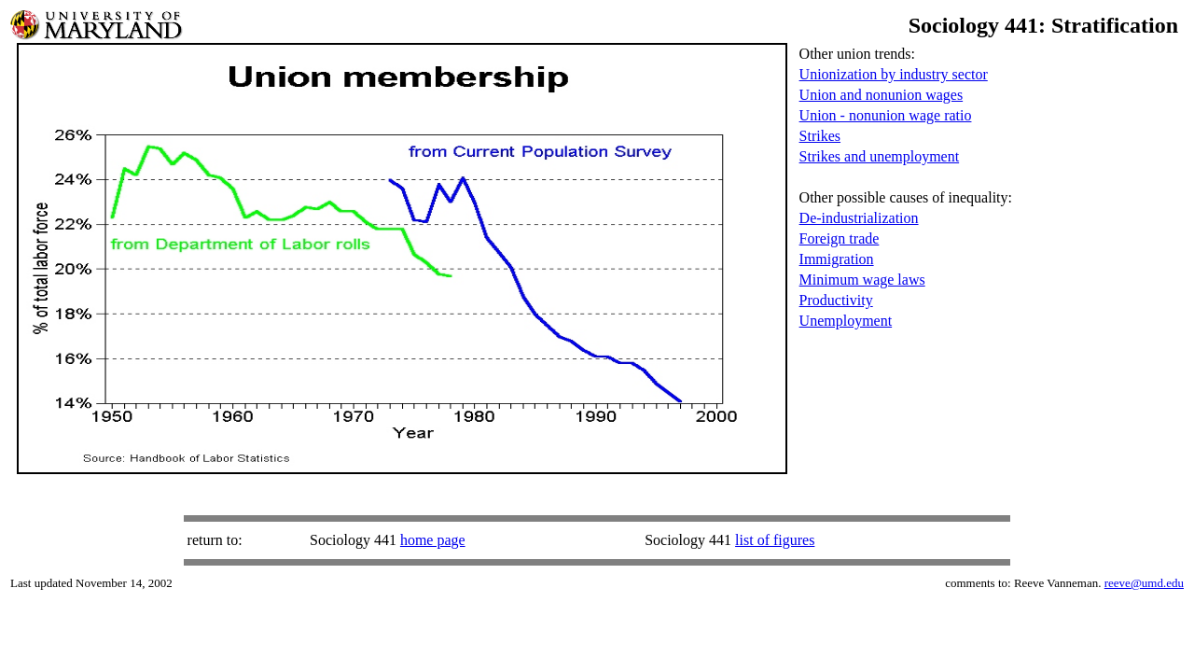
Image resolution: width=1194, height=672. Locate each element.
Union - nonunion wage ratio (885, 115)
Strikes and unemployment (879, 156)
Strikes (819, 136)
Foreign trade (839, 238)
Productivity (836, 300)
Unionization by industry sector (893, 74)
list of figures (774, 540)
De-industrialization (859, 218)
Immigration (836, 259)
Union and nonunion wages (881, 95)
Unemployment (846, 321)
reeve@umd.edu (1144, 583)
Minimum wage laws (862, 279)
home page (432, 540)
